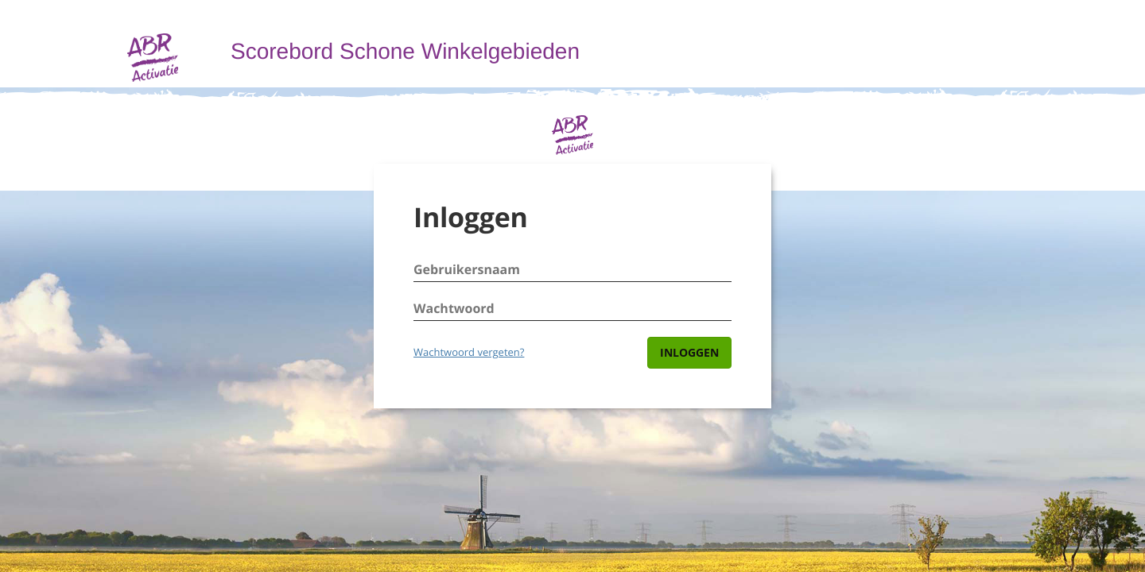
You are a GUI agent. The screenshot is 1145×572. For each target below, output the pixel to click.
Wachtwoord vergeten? (468, 352)
